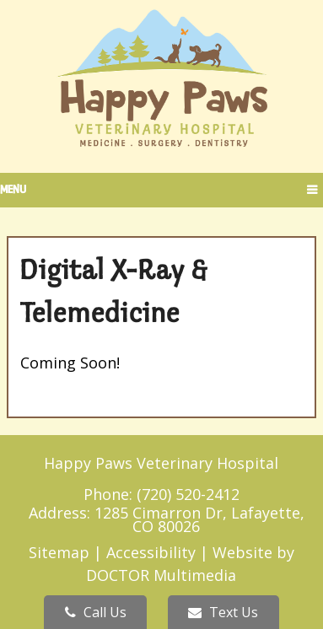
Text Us (223, 612)
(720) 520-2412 (188, 494)
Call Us (96, 612)
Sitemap (59, 552)
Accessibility (151, 552)
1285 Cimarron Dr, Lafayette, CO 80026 (199, 519)
